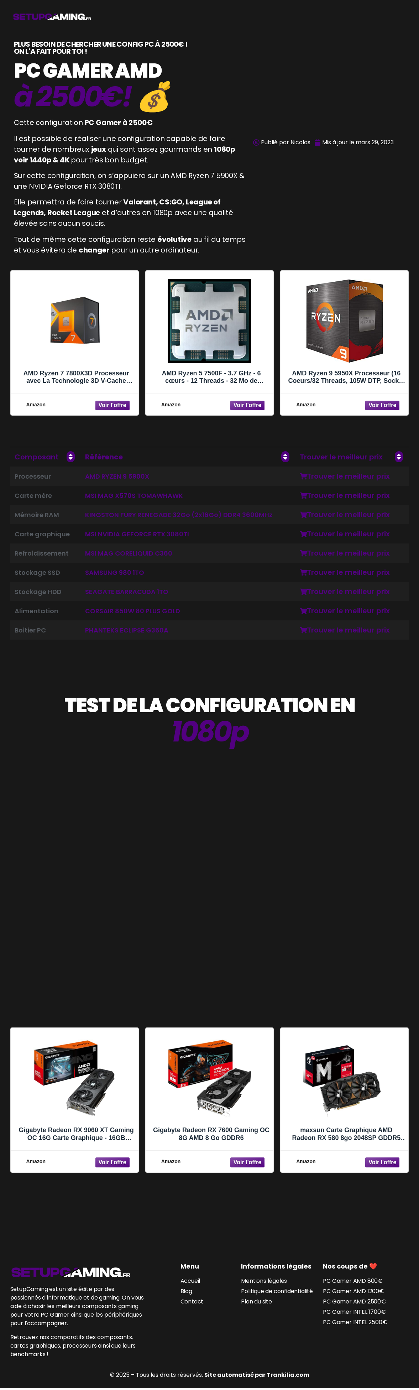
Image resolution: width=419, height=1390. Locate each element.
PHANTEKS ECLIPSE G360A (126, 630)
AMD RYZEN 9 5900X (117, 476)
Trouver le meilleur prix (345, 476)
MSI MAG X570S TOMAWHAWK (134, 495)
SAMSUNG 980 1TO (114, 572)
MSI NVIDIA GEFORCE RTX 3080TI (137, 534)
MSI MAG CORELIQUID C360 (128, 553)
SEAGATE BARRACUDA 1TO (126, 591)
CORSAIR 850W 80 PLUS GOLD (132, 611)
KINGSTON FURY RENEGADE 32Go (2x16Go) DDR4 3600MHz (178, 514)
